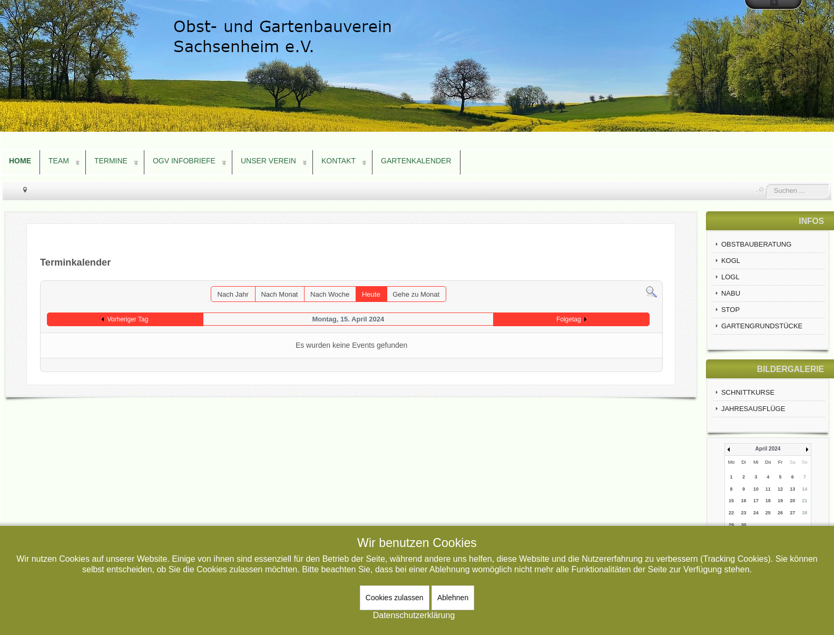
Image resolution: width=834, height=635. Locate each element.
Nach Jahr (233, 294)
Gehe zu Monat (416, 294)
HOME (20, 161)
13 (792, 489)
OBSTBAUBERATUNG (756, 244)
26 (780, 512)
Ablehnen (452, 597)
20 (792, 500)
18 (768, 500)
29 (731, 524)
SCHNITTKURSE (747, 392)
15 (731, 500)
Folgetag (568, 319)
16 (744, 500)
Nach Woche (329, 294)
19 (780, 500)
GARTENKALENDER (416, 161)
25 (768, 512)
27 (792, 512)
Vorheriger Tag (127, 319)
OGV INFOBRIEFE (184, 161)
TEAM (58, 161)
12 (780, 489)
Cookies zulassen (395, 597)
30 (744, 524)
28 (804, 512)
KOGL (730, 261)
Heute (371, 294)
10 (756, 489)
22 (731, 512)
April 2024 (768, 449)
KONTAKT (338, 161)
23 (744, 512)
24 (756, 512)
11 (768, 489)
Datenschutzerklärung (414, 615)
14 (804, 489)
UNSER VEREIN (268, 161)
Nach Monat (279, 294)
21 (804, 500)
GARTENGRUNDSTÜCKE (761, 326)
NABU (730, 293)
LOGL (730, 277)
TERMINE (110, 161)
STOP (730, 310)
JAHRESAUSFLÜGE (753, 409)
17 (756, 500)
